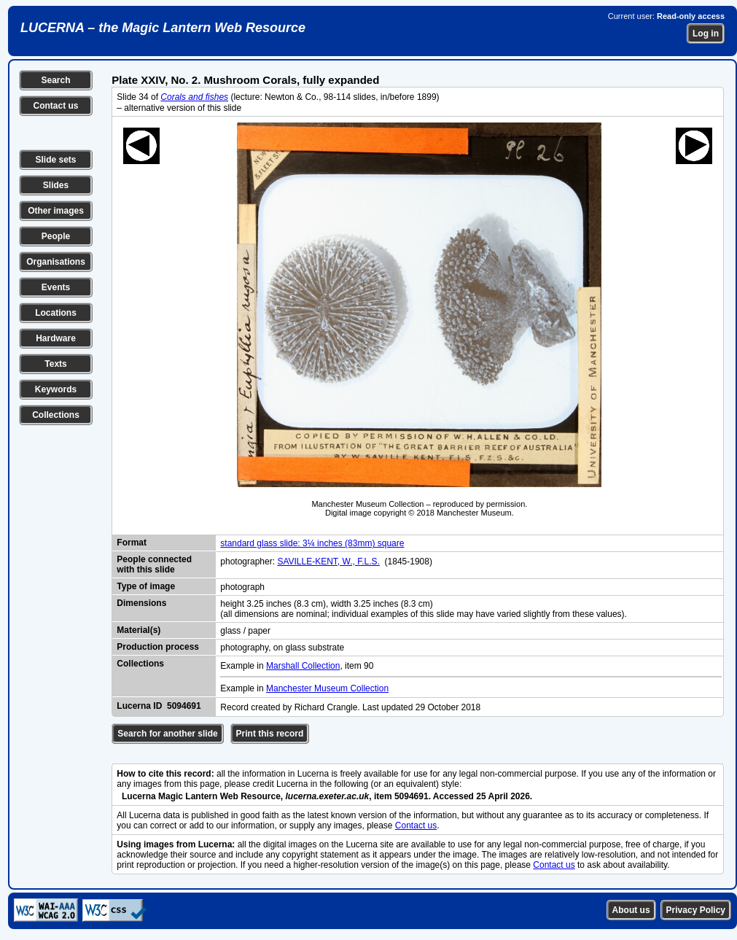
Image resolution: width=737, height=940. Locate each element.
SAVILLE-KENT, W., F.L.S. (328, 561)
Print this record (270, 734)
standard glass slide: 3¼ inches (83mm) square (312, 543)
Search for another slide (167, 734)
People (56, 236)
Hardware (56, 338)
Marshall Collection (303, 666)
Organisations (55, 262)
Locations (56, 313)
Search (55, 80)
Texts (55, 364)
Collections (55, 415)
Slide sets (55, 160)
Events (56, 287)
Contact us (55, 106)
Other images (56, 211)
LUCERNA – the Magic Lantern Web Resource (162, 27)
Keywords (56, 389)
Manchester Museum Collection (327, 688)
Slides (56, 185)
